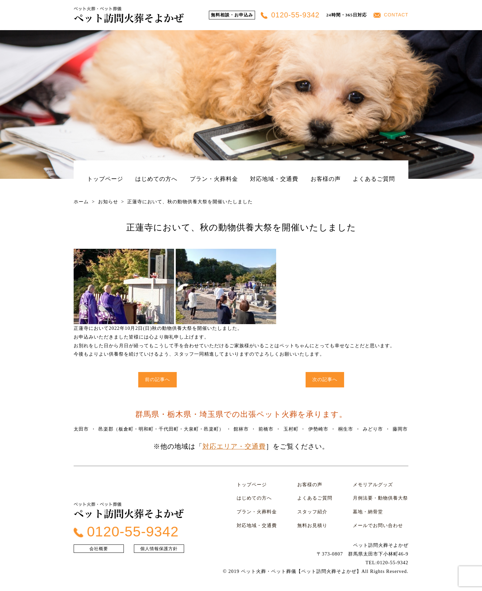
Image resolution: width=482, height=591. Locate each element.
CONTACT (391, 14)
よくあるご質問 (374, 178)
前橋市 (266, 429)
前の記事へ (157, 379)
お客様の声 (326, 178)
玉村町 (291, 429)
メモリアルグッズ (373, 483)
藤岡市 (400, 429)
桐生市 (345, 429)
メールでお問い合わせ (378, 519)
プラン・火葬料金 (214, 178)
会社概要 (98, 545)
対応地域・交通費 (274, 178)
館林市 (241, 429)
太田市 (81, 429)
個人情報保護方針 (159, 545)
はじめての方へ (156, 178)
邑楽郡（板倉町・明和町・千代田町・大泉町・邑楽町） (161, 429)
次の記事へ (324, 379)
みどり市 (374, 429)
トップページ (105, 178)
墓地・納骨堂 (368, 507)
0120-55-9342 (292, 15)
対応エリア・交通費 (234, 446)
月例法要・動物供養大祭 (380, 495)
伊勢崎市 (319, 429)
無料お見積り (312, 519)
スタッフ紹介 (312, 507)
